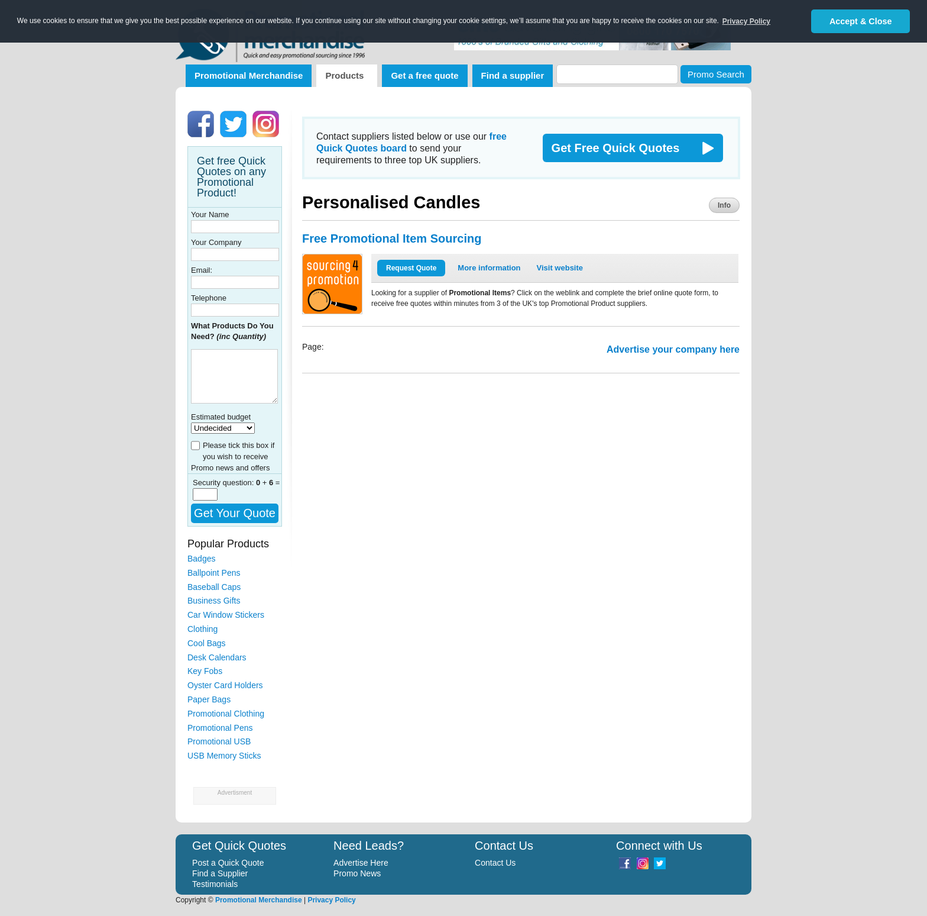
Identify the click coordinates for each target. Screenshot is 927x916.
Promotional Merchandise (249, 75)
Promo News (357, 873)
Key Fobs (204, 671)
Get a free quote (424, 75)
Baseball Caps (214, 587)
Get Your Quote (234, 513)
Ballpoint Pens (214, 573)
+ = (268, 482)
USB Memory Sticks (224, 755)
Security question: (224, 482)
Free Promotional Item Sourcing (391, 238)
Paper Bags (209, 699)
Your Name (210, 214)
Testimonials (215, 884)
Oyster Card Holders (225, 685)
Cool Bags (206, 643)
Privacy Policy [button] (746, 21)
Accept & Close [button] (860, 21)
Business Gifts (213, 600)
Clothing (202, 629)
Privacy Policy (331, 900)
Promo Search (716, 74)
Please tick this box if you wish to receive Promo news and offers (232, 456)
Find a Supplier (220, 873)
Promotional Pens (220, 728)
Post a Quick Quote (228, 862)
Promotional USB (219, 741)
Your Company (216, 242)
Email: (201, 270)
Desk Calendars (217, 657)
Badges (201, 558)
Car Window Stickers (225, 615)
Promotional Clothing (225, 713)
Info (724, 205)
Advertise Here (360, 862)
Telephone (208, 297)
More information (489, 267)
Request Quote (411, 268)
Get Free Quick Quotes (616, 147)
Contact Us (495, 862)
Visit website (560, 267)
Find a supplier (512, 75)
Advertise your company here (673, 349)
